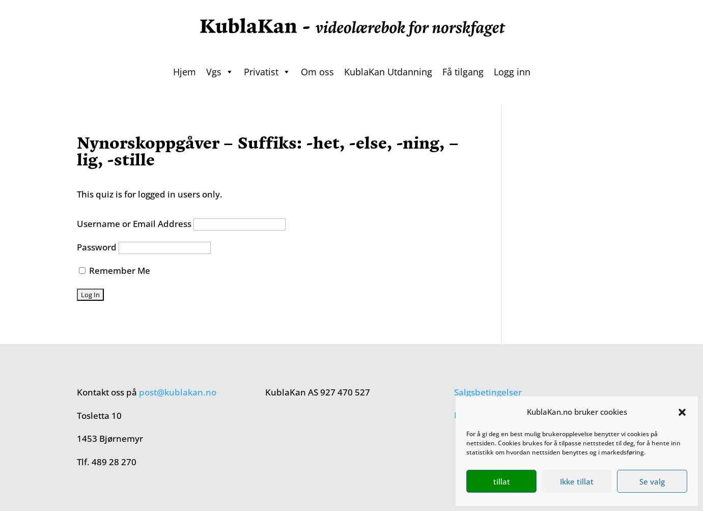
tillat (501, 481)
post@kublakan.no (177, 392)
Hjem (184, 72)
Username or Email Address (134, 224)
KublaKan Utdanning (388, 72)
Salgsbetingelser (488, 392)
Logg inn (512, 72)
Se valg (652, 481)
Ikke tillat (577, 481)
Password (97, 247)
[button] (682, 412)
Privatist (267, 72)
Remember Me (114, 270)
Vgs (220, 72)
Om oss (317, 72)
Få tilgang (463, 72)
